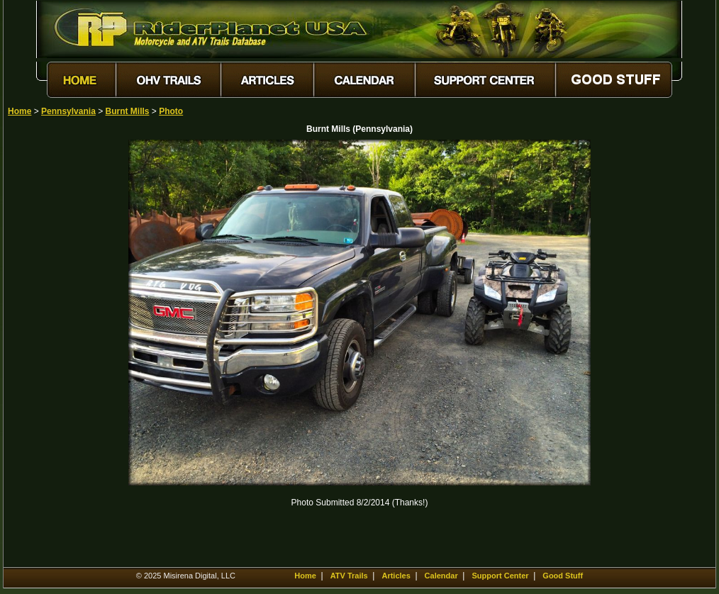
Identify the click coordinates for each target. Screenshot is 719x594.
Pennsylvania (68, 111)
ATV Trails (349, 575)
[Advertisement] (57, 352)
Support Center (500, 575)
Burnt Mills (128, 111)
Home (19, 111)
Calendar (441, 575)
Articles (395, 575)
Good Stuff (562, 575)
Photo (171, 111)
